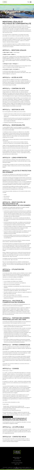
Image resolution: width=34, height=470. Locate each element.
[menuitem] (28, 2)
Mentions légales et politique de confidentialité (19, 467)
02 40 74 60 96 (23, 59)
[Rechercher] (28, 2)
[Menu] (30, 2)
